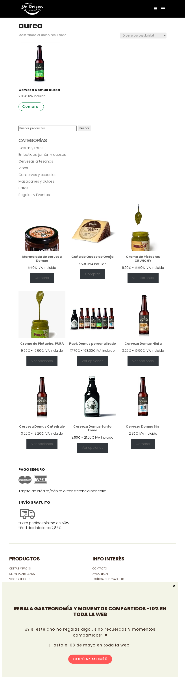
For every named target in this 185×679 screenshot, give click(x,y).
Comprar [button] (31, 106)
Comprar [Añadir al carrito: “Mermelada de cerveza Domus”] (42, 278)
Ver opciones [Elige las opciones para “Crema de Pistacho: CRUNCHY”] (143, 278)
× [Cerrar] (174, 585)
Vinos (23, 167)
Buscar (84, 128)
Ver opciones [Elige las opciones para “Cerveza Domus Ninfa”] (143, 361)
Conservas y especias (37, 174)
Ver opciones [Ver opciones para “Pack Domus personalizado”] (92, 361)
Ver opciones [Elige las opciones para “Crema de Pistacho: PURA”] (42, 361)
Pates (23, 187)
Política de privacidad (108, 579)
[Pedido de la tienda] (143, 35)
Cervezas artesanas (35, 161)
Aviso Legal (100, 574)
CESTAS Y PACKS (20, 568)
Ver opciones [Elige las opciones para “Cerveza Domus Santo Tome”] (92, 447)
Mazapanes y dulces (36, 181)
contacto (99, 568)
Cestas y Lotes (30, 147)
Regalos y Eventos (34, 194)
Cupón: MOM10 (90, 659)
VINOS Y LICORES (20, 579)
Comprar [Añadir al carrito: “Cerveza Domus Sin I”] (143, 444)
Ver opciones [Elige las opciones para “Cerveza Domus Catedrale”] (42, 444)
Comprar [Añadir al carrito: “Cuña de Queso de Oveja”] (92, 274)
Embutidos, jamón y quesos (42, 154)
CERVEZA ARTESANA (22, 574)
